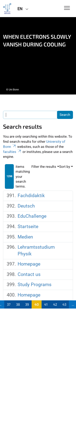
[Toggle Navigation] (67, 8)
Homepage (29, 264)
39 (27, 304)
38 (18, 304)
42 (55, 304)
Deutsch (26, 206)
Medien (25, 237)
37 (9, 304)
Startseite (28, 226)
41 (46, 304)
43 (64, 304)
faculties (12, 152)
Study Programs (34, 284)
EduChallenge (32, 216)
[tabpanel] (38, 55)
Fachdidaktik (31, 195)
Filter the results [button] (43, 167)
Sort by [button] (64, 167)
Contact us (29, 274)
